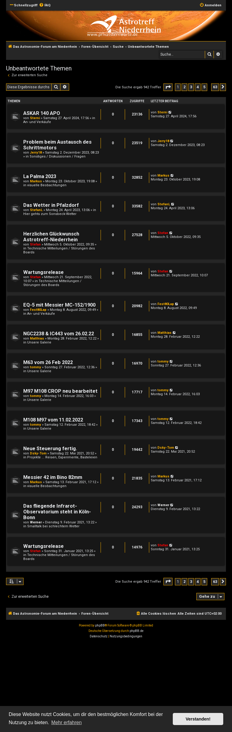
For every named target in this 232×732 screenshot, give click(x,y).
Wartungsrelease (43, 272)
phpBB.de (136, 631)
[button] (167, 87)
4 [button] (198, 87)
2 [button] (184, 87)
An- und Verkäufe (37, 122)
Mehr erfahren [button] (66, 722)
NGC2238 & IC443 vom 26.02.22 (58, 334)
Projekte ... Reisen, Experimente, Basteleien (62, 457)
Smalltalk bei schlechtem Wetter (53, 526)
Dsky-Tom (38, 453)
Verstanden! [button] (198, 719)
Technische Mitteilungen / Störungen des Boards (52, 283)
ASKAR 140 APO (41, 113)
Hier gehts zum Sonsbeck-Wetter (49, 214)
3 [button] (191, 87)
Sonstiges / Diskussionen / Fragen (57, 156)
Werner (36, 522)
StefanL (36, 210)
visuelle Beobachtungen (46, 185)
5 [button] (204, 87)
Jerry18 (36, 153)
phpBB (100, 625)
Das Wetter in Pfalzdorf (51, 205)
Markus (36, 181)
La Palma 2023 (39, 176)
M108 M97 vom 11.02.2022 (53, 420)
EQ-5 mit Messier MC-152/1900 (59, 305)
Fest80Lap (38, 310)
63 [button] (215, 87)
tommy (35, 367)
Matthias (37, 338)
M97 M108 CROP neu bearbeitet (60, 391)
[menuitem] (44, 5)
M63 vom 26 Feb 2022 (48, 362)
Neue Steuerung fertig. (50, 448)
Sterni (35, 118)
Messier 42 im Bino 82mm (52, 477)
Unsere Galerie (39, 342)
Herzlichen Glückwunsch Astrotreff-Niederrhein (51, 236)
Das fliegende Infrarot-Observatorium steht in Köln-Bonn (57, 511)
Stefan (35, 244)
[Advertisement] (116, 686)
